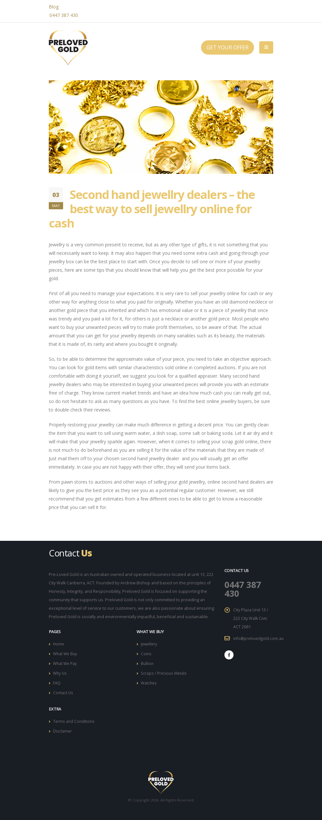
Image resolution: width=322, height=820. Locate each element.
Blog (54, 7)
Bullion (147, 662)
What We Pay (65, 662)
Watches (149, 681)
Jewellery (149, 643)
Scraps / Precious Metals (165, 672)
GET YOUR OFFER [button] (227, 47)
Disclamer (62, 728)
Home (59, 643)
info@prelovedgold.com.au (259, 637)
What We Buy (66, 653)
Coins (146, 653)
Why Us (60, 672)
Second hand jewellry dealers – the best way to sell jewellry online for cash (152, 208)
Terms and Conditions (74, 719)
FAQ (57, 681)
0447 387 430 (63, 15)
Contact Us (63, 691)
